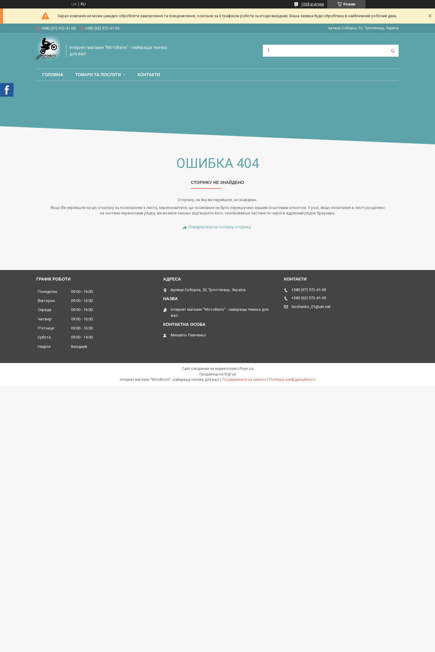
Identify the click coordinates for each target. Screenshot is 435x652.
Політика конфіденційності (292, 379)
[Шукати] (393, 51)
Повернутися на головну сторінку (219, 227)
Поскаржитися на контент (244, 379)
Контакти (148, 74)
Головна (52, 74)
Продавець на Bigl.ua (217, 374)
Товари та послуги (98, 74)
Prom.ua (246, 369)
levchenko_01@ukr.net (311, 306)
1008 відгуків (312, 4)
